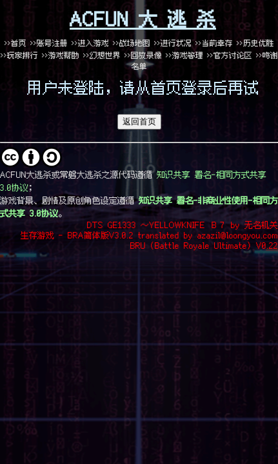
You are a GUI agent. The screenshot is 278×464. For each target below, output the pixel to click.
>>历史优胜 (255, 43)
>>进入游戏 (90, 43)
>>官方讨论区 (229, 55)
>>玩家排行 (19, 55)
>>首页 (15, 43)
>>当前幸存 (214, 43)
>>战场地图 (131, 43)
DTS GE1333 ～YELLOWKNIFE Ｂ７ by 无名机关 (182, 224)
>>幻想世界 (103, 55)
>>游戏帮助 (60, 55)
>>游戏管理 (184, 55)
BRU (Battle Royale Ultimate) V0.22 (204, 244)
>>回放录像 (143, 55)
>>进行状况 (173, 43)
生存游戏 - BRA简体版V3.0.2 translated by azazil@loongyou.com (149, 234)
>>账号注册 (49, 43)
